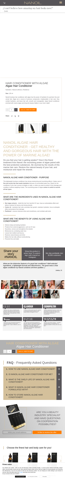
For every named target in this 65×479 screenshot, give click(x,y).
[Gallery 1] (32, 128)
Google (21, 472)
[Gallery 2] (44, 128)
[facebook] (12, 116)
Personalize (45, 476)
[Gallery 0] (21, 128)
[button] (60, 2)
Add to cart (30, 109)
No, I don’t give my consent (32, 476)
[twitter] (15, 116)
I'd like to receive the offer (47, 432)
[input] (11, 109)
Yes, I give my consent (20, 476)
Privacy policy (7, 464)
